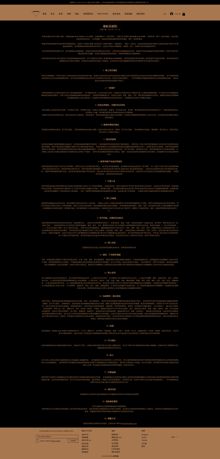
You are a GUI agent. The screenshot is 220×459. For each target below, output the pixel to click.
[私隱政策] (85, 452)
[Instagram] (145, 434)
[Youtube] (144, 440)
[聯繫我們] (115, 434)
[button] (44, 14)
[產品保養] (116, 446)
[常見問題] (116, 443)
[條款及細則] (116, 452)
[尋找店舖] (85, 443)
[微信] (144, 446)
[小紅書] (144, 443)
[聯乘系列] (85, 449)
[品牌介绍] (85, 434)
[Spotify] (144, 437)
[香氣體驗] (85, 437)
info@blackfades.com (129, 423)
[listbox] (174, 437)
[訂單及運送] (119, 449)
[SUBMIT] (73, 441)
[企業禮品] (115, 440)
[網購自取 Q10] (117, 437)
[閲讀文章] (85, 446)
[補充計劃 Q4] (86, 440)
